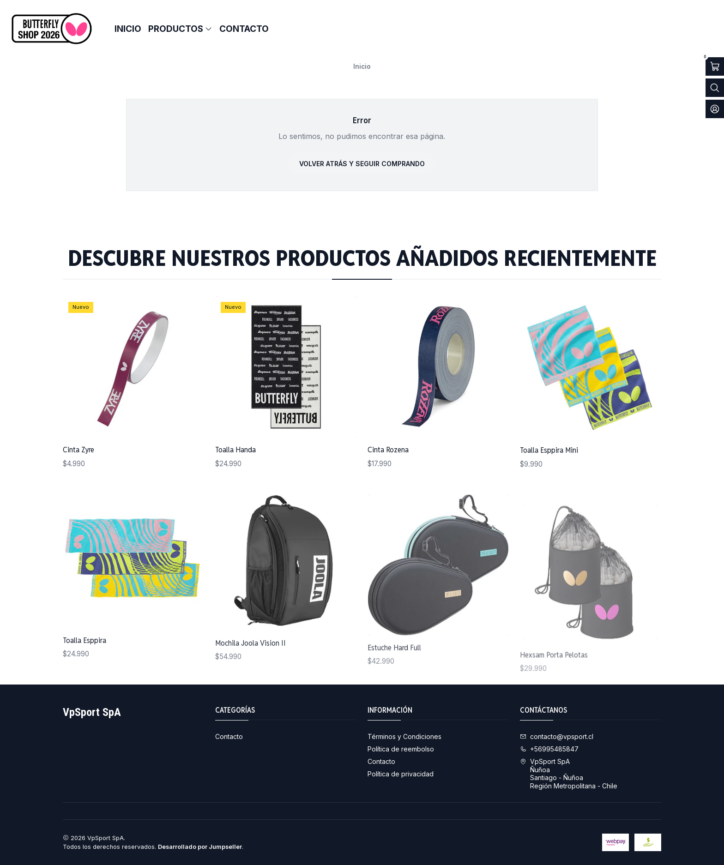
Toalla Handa (235, 477)
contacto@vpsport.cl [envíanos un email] (556, 736)
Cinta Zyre (78, 466)
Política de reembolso (401, 749)
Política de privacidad (401, 774)
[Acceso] (715, 109)
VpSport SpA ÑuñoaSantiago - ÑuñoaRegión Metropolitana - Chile (568, 773)
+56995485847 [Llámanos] (549, 749)
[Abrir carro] (715, 66)
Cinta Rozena (388, 490)
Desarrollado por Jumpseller (200, 846)
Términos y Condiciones (404, 736)
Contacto (229, 736)
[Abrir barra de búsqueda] (715, 87)
